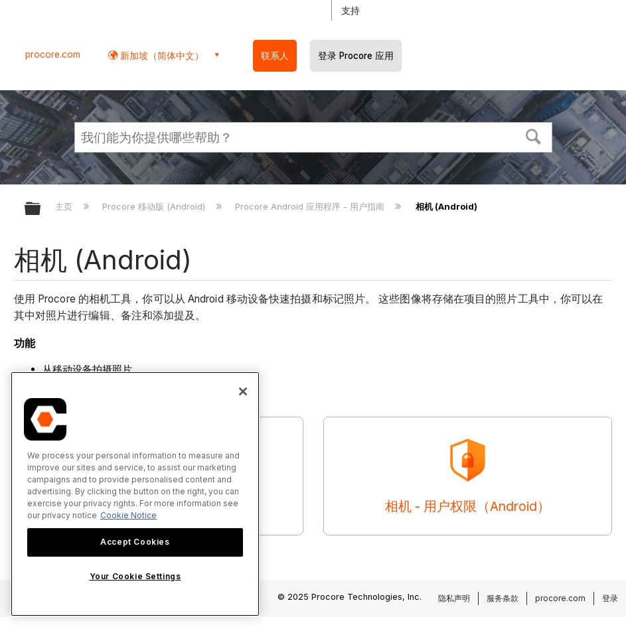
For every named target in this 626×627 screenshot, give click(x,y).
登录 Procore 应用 (356, 55)
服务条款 (502, 598)
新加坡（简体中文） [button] (160, 55)
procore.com (52, 54)
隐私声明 (454, 598)
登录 (610, 598)
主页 (65, 206)
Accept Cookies (134, 542)
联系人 (275, 55)
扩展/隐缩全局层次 (41, 209)
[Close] (243, 391)
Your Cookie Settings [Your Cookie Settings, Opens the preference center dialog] (135, 576)
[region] (135, 494)
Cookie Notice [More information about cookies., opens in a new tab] (128, 515)
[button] (533, 135)
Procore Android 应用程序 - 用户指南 (311, 206)
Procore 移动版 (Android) (155, 206)
